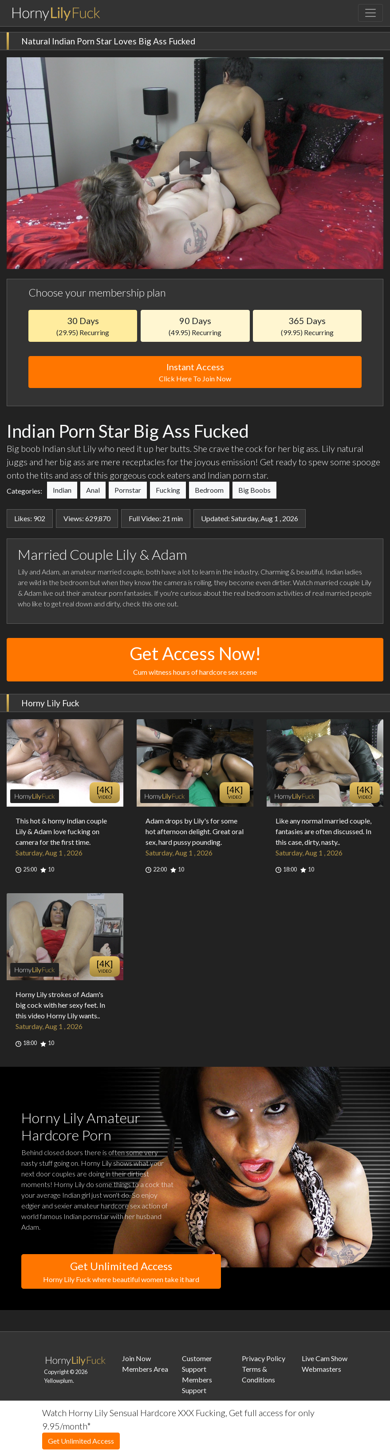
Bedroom (209, 490)
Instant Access (195, 372)
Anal (93, 490)
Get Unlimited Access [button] (121, 1272)
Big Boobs (254, 490)
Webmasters (321, 1369)
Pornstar (127, 490)
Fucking (168, 490)
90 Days (195, 326)
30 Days (83, 326)
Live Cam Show (324, 1358)
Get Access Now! (195, 660)
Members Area (145, 1369)
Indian (62, 490)
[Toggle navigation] (370, 13)
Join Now (136, 1358)
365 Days (307, 326)
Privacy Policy (263, 1358)
